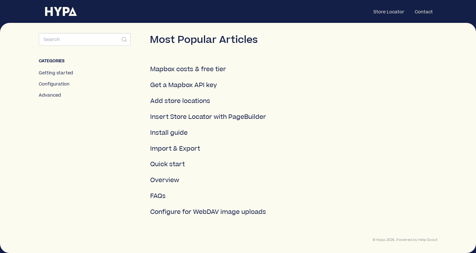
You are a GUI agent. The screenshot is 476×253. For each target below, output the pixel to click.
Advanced (50, 95)
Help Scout (428, 240)
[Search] (85, 39)
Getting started (56, 73)
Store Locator (388, 12)
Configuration (54, 84)
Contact (424, 12)
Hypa (380, 240)
